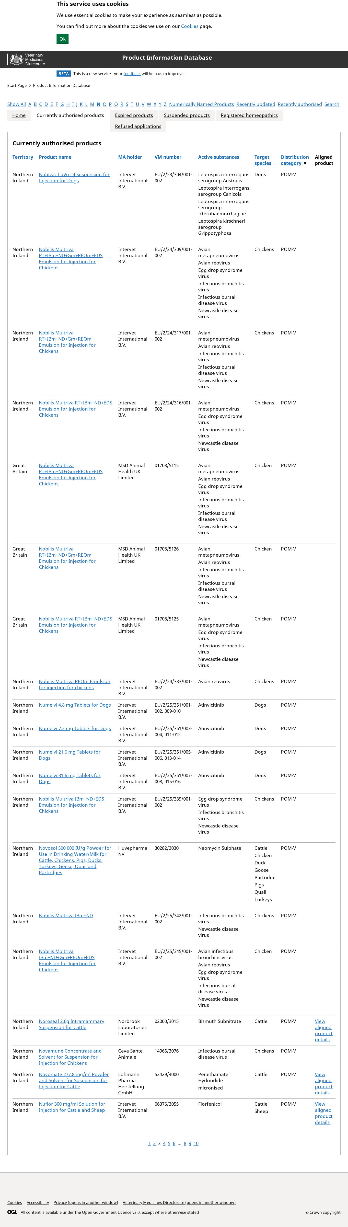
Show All (16, 104)
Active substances (218, 157)
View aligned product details (324, 1030)
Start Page (17, 85)
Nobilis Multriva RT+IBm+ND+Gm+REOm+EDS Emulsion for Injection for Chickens (71, 258)
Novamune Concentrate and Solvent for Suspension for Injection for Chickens (70, 1057)
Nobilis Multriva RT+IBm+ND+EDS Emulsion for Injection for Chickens (75, 409)
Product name (55, 157)
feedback (132, 73)
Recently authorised (300, 104)
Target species (263, 160)
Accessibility (38, 1202)
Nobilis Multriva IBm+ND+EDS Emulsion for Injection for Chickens (71, 805)
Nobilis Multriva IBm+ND (66, 915)
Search (332, 104)
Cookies (189, 26)
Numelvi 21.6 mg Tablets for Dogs (70, 755)
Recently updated (255, 104)
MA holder (130, 157)
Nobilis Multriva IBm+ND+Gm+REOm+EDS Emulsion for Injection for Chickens (67, 960)
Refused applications (138, 126)
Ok (62, 39)
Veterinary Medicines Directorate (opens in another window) (179, 1202)
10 (196, 1143)
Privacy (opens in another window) (86, 1202)
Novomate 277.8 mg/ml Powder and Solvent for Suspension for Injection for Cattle (74, 1080)
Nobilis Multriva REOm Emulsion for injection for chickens (74, 684)
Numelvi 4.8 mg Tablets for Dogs (75, 705)
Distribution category (295, 160)
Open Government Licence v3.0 (111, 1212)
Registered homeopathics (249, 115)
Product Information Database (167, 57)
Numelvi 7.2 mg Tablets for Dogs (75, 728)
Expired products (134, 115)
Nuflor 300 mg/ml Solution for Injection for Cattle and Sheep (72, 1107)
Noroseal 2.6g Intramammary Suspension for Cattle (71, 1024)
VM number (168, 157)
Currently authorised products (70, 115)
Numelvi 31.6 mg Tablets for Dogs (70, 778)
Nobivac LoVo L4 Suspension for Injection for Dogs (74, 177)
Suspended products (187, 115)
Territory (22, 157)
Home (19, 115)
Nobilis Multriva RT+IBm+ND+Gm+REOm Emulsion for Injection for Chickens (67, 342)
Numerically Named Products (201, 104)
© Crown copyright (323, 1212)
